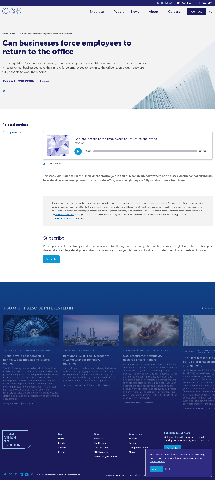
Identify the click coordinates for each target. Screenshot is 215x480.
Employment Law (12, 132)
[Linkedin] (21, 474)
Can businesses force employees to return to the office (47, 34)
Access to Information (116, 475)
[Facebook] (5, 474)
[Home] (11, 12)
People (119, 11)
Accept (156, 469)
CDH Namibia (184, 3)
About (154, 11)
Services (133, 443)
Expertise (97, 11)
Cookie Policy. (157, 461)
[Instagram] (15, 474)
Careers (174, 11)
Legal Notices (134, 475)
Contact (62, 452)
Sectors (133, 438)
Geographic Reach (138, 447)
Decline (169, 469)
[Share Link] (5, 92)
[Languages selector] (205, 3)
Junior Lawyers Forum (105, 456)
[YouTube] (26, 474)
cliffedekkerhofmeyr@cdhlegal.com (68, 218)
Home (5, 34)
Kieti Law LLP (164, 3)
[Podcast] (32, 474)
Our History (100, 443)
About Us (98, 438)
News (135, 11)
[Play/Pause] (78, 151)
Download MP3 (53, 163)
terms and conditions (64, 214)
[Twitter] (10, 474)
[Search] (211, 11)
